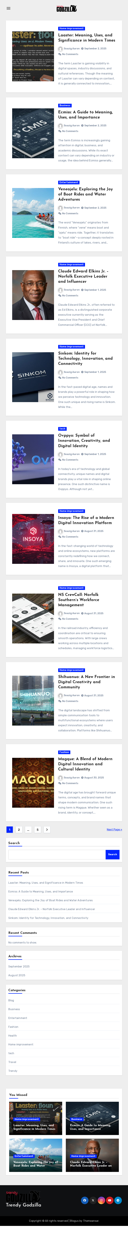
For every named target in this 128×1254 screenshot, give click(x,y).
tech (63, 446)
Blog (11, 1028)
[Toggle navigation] (8, 8)
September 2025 (19, 994)
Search (14, 871)
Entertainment (69, 193)
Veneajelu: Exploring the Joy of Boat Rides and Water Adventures (85, 205)
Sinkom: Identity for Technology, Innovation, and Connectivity (85, 374)
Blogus (74, 1249)
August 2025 (16, 1003)
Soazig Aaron (69, 55)
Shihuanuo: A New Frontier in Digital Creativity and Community (84, 707)
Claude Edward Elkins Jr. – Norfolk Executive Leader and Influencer (83, 290)
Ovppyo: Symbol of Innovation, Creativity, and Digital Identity (84, 459)
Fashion (64, 779)
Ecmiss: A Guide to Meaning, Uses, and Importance (40, 919)
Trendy (12, 1099)
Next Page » (114, 857)
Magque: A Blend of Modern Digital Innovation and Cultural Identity (85, 791)
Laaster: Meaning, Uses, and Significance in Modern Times (85, 42)
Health (12, 1064)
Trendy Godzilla (23, 1233)
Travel (12, 1090)
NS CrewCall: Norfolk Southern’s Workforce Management (78, 622)
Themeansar (90, 1249)
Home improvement (72, 29)
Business (65, 114)
